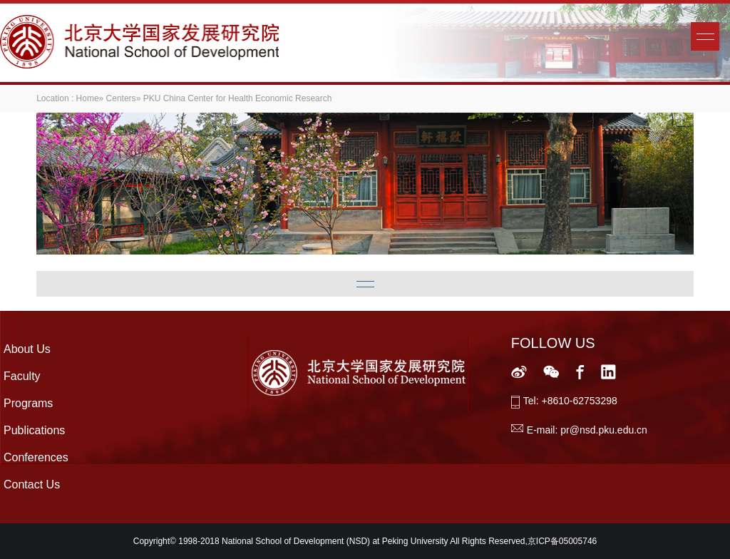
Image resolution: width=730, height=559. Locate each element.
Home (87, 98)
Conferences (36, 457)
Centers (121, 98)
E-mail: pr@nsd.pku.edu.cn (587, 430)
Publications (34, 430)
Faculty (22, 376)
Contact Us (32, 484)
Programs (28, 403)
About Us (27, 349)
